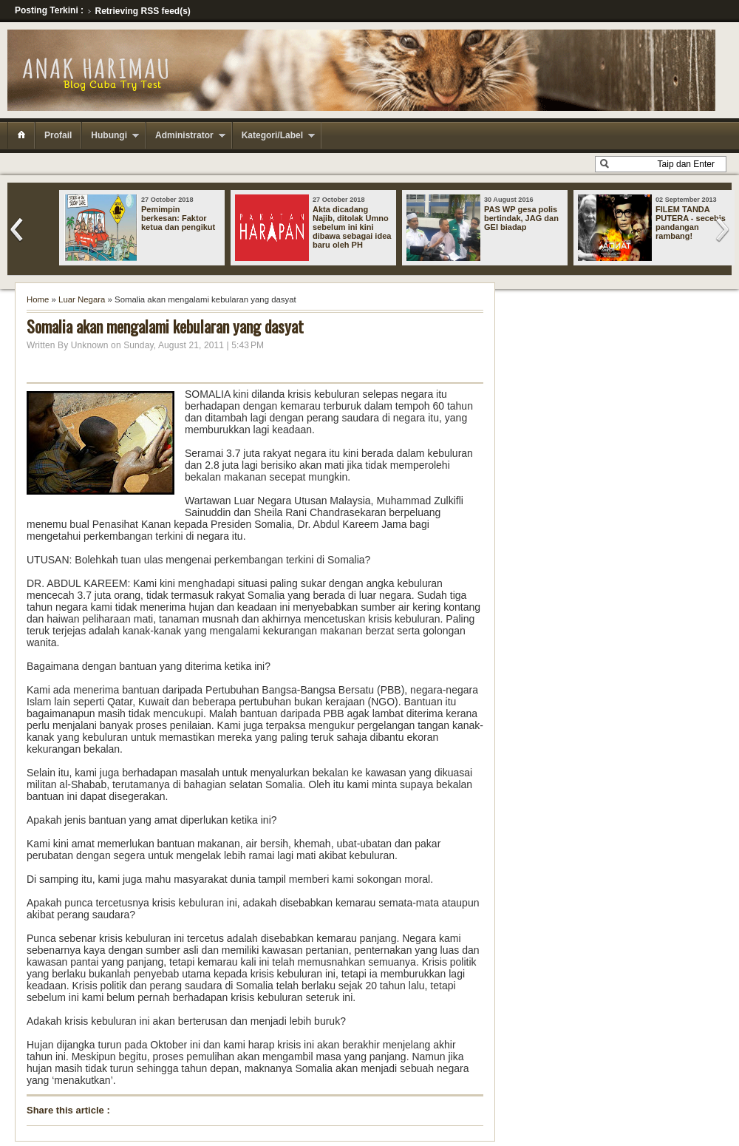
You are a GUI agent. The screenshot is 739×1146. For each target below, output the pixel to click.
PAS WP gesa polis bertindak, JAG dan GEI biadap (521, 218)
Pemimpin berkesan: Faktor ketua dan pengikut (178, 218)
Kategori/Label (272, 135)
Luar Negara (81, 299)
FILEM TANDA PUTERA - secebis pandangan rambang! (690, 222)
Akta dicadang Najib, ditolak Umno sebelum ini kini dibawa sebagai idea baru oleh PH (352, 227)
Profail (58, 135)
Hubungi (109, 135)
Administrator (184, 135)
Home (38, 299)
